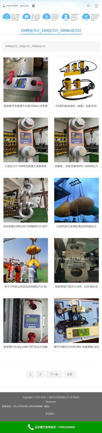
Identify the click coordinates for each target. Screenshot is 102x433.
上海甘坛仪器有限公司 (58, 397)
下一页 (54, 374)
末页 (69, 374)
